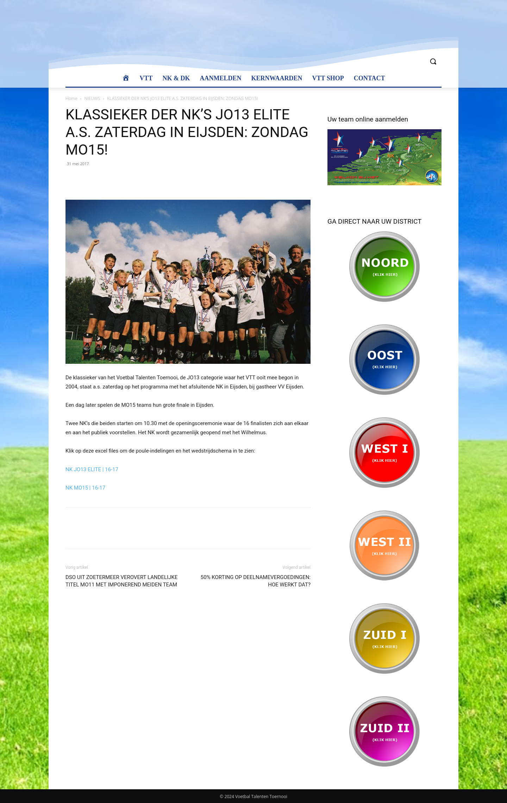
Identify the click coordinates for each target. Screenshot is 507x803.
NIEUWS (92, 98)
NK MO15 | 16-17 (85, 488)
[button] (433, 61)
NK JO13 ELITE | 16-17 (91, 469)
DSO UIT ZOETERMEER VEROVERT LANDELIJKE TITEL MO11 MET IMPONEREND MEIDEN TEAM (121, 581)
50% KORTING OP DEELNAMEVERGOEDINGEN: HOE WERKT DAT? (256, 581)
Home (71, 98)
